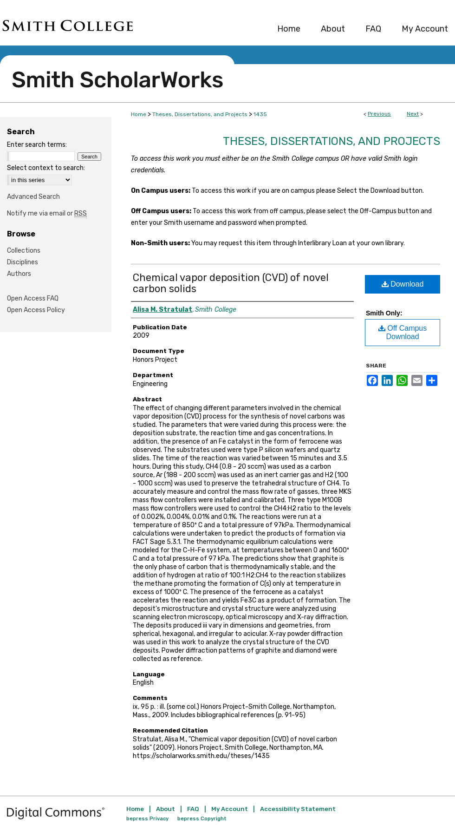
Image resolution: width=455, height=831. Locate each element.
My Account (229, 808)
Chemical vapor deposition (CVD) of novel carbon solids (231, 283)
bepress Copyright (202, 819)
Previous (379, 114)
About (165, 808)
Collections (23, 251)
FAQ (193, 808)
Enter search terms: (37, 145)
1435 (260, 114)
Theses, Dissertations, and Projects (199, 114)
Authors (19, 274)
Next (413, 114)
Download (403, 284)
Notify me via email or (47, 213)
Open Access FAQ (32, 298)
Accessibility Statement (298, 808)
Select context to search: (46, 168)
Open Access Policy (36, 310)
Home (138, 114)
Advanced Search (33, 197)
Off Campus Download (402, 332)
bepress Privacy (147, 819)
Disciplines (22, 262)
